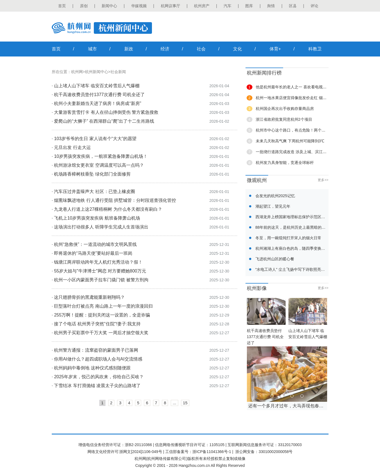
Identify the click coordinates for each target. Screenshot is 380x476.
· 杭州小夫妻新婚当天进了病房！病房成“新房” (96, 103)
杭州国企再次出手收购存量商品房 (285, 108)
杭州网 (77, 72)
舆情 (271, 6)
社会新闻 (118, 72)
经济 (165, 49)
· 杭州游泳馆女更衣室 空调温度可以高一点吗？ (98, 165)
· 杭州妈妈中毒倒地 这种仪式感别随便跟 (91, 368)
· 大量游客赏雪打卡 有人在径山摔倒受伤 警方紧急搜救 (105, 112)
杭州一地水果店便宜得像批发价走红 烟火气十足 (297, 98)
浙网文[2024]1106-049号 (140, 451)
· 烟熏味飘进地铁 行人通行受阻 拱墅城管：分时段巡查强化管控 (114, 200)
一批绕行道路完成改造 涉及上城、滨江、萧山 (295, 152)
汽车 (227, 6)
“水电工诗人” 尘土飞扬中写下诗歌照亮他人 (292, 269)
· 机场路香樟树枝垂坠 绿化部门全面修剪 (91, 174)
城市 (92, 49)
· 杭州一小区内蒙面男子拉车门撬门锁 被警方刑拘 (100, 279)
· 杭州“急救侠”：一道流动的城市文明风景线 (94, 244)
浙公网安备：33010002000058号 (264, 451)
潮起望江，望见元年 (272, 206)
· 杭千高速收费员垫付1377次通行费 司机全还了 (98, 94)
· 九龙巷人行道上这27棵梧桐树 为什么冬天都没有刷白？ (107, 209)
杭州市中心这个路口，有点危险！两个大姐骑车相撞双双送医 (308, 130)
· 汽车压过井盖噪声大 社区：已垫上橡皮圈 (93, 191)
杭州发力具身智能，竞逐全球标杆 (285, 162)
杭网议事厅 (170, 6)
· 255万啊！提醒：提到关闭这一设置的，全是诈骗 (101, 315)
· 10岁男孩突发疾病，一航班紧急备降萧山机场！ (100, 156)
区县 (293, 6)
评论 (314, 6)
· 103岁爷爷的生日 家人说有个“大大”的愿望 (94, 138)
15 (185, 402)
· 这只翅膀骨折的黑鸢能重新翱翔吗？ (88, 297)
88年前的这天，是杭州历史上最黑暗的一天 (292, 227)
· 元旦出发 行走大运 (71, 147)
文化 (237, 49)
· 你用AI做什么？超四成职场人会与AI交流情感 (97, 359)
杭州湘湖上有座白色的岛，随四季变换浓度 (292, 248)
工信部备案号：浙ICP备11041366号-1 (198, 451)
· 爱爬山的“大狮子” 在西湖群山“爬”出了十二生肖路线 (103, 121)
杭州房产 (202, 6)
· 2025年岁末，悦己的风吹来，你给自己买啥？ (98, 376)
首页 (62, 6)
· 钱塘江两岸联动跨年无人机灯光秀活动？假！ (97, 262)
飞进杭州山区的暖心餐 (274, 259)
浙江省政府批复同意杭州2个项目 (284, 119)
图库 (249, 6)
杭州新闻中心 (96, 72)
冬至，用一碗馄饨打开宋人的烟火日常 (288, 238)
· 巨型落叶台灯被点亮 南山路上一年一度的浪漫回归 (102, 306)
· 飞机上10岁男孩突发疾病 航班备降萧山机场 (96, 218)
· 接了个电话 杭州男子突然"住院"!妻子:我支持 (96, 323)
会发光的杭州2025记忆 (275, 196)
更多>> (323, 180)
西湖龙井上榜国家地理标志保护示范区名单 (292, 217)
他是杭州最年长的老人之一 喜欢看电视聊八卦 (295, 87)
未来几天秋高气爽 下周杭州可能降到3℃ (290, 141)
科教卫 (315, 49)
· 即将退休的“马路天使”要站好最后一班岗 (92, 253)
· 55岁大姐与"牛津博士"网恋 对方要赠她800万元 (99, 271)
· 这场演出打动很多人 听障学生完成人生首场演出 (100, 227)
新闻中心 (109, 6)
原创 (84, 6)
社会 (201, 49)
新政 (128, 49)
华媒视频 (139, 6)
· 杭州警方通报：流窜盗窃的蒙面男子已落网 (95, 350)
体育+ (275, 49)
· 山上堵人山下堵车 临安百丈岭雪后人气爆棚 (95, 85)
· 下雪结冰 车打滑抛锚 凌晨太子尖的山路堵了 (96, 385)
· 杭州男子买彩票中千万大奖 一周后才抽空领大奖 (100, 332)
